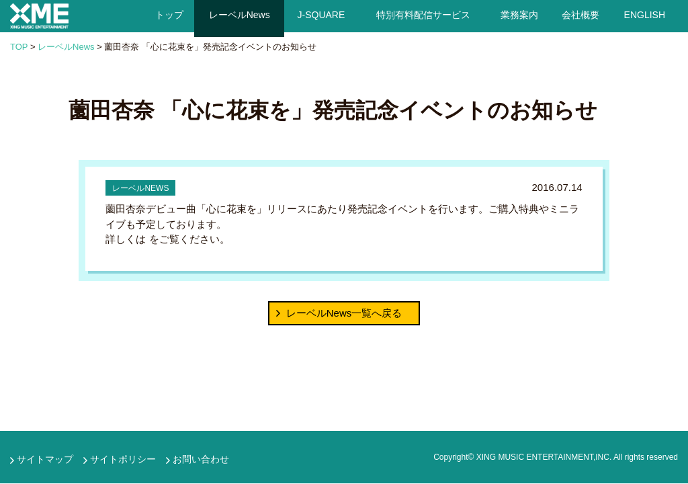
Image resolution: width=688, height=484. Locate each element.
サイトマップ (45, 459)
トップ (169, 14)
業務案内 (519, 14)
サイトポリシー (123, 459)
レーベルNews (238, 14)
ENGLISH (644, 14)
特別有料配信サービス (423, 14)
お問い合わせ (201, 459)
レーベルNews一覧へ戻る (344, 313)
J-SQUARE (321, 14)
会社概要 (580, 14)
